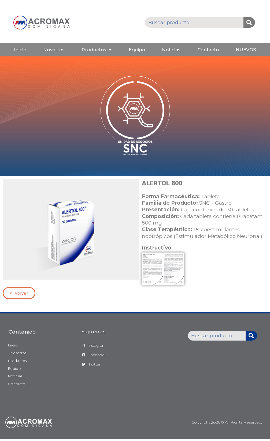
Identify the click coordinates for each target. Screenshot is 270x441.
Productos (97, 50)
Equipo (137, 49)
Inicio (20, 49)
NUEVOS (246, 49)
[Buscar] (249, 22)
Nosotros (54, 49)
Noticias (171, 49)
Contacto (208, 49)
